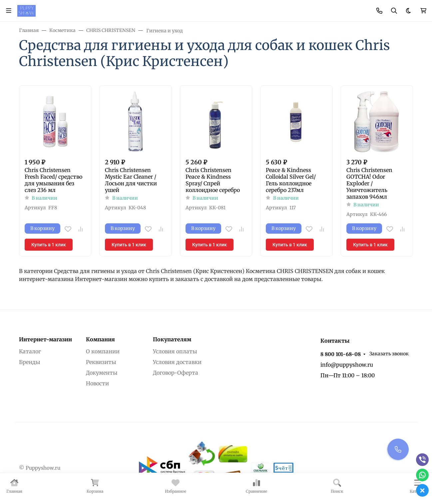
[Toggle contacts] (379, 10)
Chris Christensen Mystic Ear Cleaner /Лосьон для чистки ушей (131, 180)
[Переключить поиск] (394, 10)
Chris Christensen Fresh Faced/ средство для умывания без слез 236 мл (53, 180)
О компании (103, 351)
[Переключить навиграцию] (9, 10)
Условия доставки (177, 362)
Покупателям (172, 339)
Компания (100, 339)
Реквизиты (101, 362)
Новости (97, 383)
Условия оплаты (175, 351)
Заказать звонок (389, 354)
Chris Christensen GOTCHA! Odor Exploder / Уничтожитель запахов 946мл (369, 183)
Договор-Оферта (175, 372)
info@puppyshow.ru (346, 364)
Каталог (30, 351)
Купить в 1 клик (48, 244)
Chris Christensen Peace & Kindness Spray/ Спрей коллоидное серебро (213, 180)
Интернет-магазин (45, 339)
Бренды (29, 362)
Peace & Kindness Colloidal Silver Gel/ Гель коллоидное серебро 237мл (291, 180)
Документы (102, 372)
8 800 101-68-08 (340, 354)
